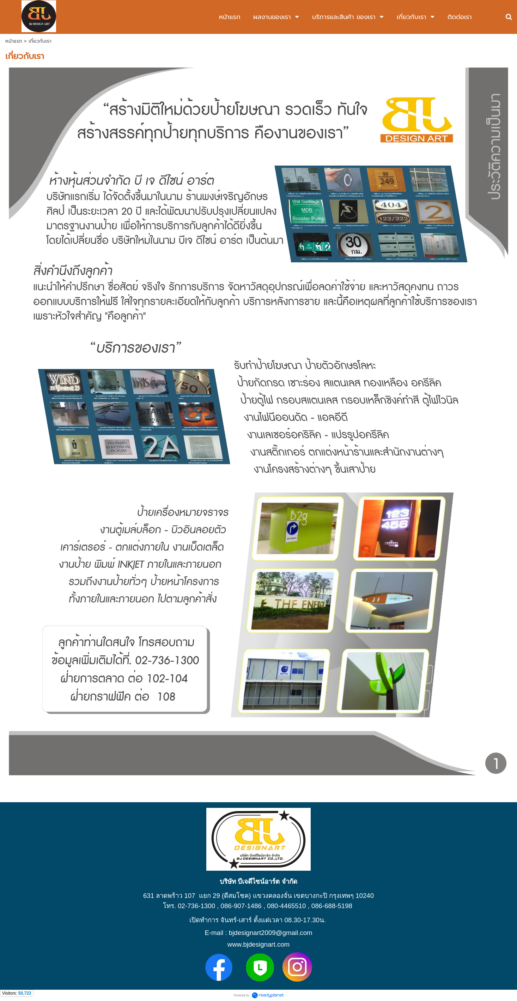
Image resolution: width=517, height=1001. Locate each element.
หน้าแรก (13, 41)
